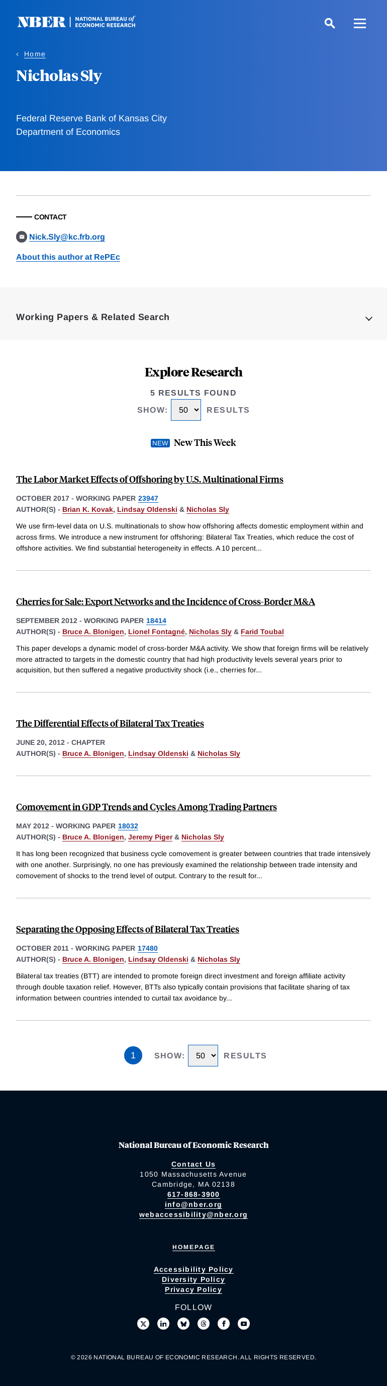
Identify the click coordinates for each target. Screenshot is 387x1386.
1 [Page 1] (133, 1055)
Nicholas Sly (207, 509)
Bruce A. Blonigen (93, 632)
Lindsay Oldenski (147, 509)
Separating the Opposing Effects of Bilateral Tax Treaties (127, 928)
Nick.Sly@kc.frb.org (67, 237)
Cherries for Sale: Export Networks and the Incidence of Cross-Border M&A (165, 601)
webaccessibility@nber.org (193, 1214)
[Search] (330, 23)
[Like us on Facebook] (224, 1324)
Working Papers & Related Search (93, 317)
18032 (128, 826)
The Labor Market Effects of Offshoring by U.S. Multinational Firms (149, 479)
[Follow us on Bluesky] (183, 1324)
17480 (148, 948)
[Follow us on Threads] (204, 1324)
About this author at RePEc (68, 257)
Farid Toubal (262, 632)
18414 (156, 621)
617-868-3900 (193, 1194)
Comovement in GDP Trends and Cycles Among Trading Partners (146, 806)
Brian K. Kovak (87, 509)
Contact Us (193, 1164)
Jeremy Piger (150, 837)
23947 (148, 498)
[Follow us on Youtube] (244, 1324)
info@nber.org (193, 1204)
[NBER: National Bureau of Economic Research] (84, 25)
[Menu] (360, 23)
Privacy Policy (193, 1289)
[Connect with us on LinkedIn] (163, 1324)
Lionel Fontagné (156, 632)
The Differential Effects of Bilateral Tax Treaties (110, 723)
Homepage (193, 1247)
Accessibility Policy (194, 1269)
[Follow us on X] (143, 1324)
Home (35, 54)
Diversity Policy (193, 1279)
